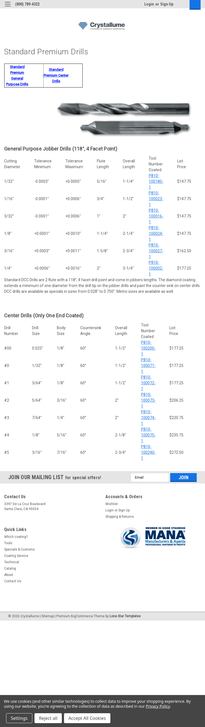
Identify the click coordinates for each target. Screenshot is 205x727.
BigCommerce (82, 616)
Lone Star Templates (125, 616)
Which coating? (16, 537)
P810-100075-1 (148, 435)
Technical (11, 562)
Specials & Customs (19, 549)
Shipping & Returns (119, 517)
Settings (19, 718)
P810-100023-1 (156, 199)
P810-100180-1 (156, 181)
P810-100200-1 (148, 348)
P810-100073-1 (148, 400)
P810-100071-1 (148, 366)
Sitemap (47, 616)
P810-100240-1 (148, 452)
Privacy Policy (158, 706)
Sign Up (166, 4)
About (8, 575)
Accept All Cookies (87, 718)
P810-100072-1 (148, 383)
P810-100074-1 (148, 418)
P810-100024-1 (156, 234)
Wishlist (111, 504)
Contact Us (12, 581)
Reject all (48, 718)
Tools (8, 543)
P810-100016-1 (156, 216)
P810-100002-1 (156, 268)
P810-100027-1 (156, 251)
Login (149, 4)
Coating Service (16, 556)
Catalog (10, 568)
